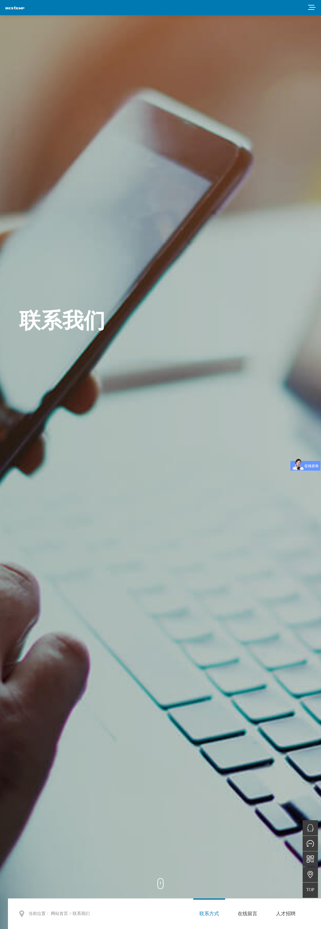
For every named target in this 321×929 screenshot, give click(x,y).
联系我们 (81, 913)
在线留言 (247, 913)
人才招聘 (286, 913)
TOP (310, 889)
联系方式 (209, 913)
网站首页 (59, 913)
